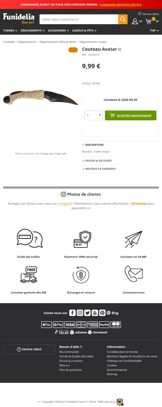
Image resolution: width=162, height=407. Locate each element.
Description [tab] (94, 145)
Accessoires (57, 30)
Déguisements (31, 30)
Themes (8, 30)
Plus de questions (70, 370)
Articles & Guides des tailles (76, 356)
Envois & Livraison (70, 361)
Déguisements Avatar (93, 42)
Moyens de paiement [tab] (100, 169)
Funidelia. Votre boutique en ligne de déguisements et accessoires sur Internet (18, 19)
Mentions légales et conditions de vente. (132, 356)
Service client (29, 349)
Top (153, 30)
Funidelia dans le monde (122, 352)
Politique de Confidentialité (124, 361)
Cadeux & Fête (82, 30)
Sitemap (112, 374)
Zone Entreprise (117, 370)
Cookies (112, 365)
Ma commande (69, 352)
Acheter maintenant (134, 116)
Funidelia (9, 42)
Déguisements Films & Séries (58, 42)
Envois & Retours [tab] (98, 161)
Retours (64, 365)
